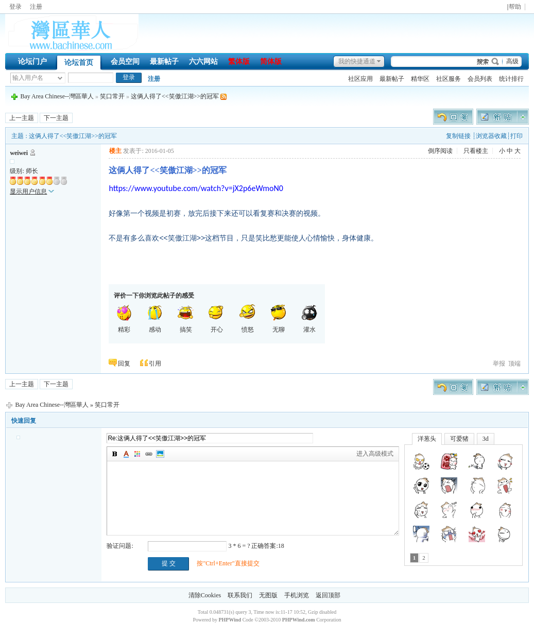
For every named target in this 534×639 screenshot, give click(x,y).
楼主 (115, 150)
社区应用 (360, 78)
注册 (36, 6)
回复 (124, 363)
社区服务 (448, 78)
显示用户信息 (28, 191)
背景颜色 (137, 454)
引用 (155, 363)
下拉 (60, 78)
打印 (516, 136)
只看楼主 (475, 150)
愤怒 (247, 318)
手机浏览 (296, 595)
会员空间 (125, 61)
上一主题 (21, 118)
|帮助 (514, 7)
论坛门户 (32, 61)
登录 (15, 6)
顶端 (514, 363)
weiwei (19, 153)
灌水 (309, 318)
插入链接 (149, 454)
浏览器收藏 (491, 136)
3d (486, 438)
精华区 (420, 78)
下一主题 (56, 118)
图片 (160, 454)
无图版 (268, 595)
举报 (499, 363)
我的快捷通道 (356, 61)
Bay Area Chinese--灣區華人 (57, 96)
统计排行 (511, 78)
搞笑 (186, 318)
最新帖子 (164, 61)
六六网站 (203, 61)
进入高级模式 (374, 453)
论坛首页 (78, 62)
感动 (155, 318)
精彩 (124, 318)
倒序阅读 (440, 150)
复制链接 (458, 136)
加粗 (115, 454)
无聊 (278, 318)
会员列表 (480, 78)
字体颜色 (126, 454)
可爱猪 (459, 438)
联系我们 (240, 595)
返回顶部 (328, 595)
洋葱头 (427, 438)
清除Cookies (204, 595)
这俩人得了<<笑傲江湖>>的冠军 (175, 96)
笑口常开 (112, 96)
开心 (217, 318)
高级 (512, 61)
